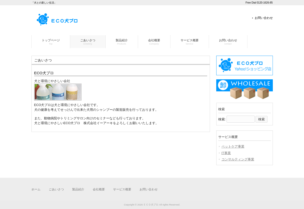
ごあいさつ (56, 189)
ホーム (35, 189)
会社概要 (99, 189)
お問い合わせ (264, 17)
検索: (222, 119)
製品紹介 (78, 189)
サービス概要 (122, 189)
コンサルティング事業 (238, 159)
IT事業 (226, 153)
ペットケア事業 (233, 146)
